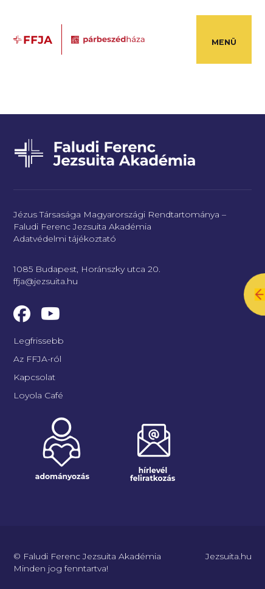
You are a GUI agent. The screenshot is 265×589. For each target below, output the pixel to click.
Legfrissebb (38, 340)
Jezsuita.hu (228, 556)
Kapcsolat (34, 377)
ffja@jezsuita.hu (45, 281)
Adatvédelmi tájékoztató (64, 238)
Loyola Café (38, 395)
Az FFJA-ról (37, 358)
